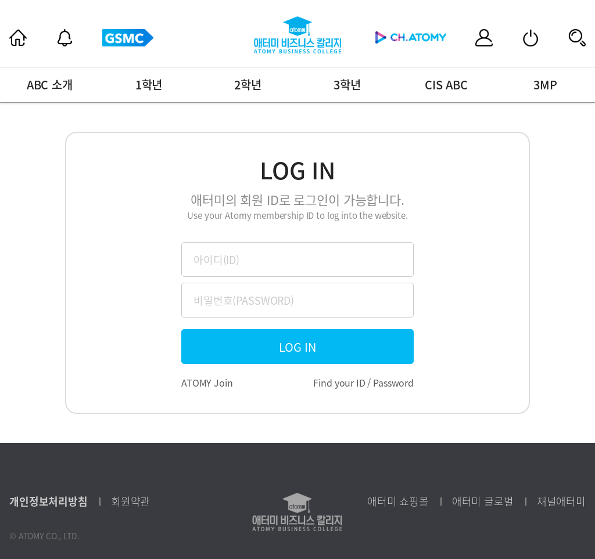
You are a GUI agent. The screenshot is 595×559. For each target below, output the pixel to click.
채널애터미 (561, 501)
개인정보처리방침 (48, 501)
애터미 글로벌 (483, 501)
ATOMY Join (207, 383)
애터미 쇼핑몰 (398, 501)
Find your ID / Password (363, 383)
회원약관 (130, 501)
